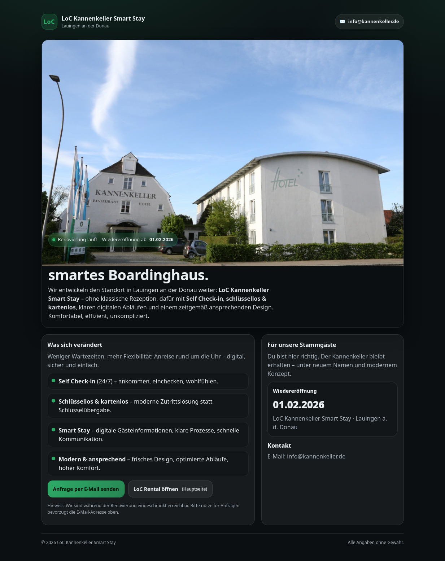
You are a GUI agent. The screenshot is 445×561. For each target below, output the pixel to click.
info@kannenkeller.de (316, 456)
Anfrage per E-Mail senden (86, 489)
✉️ (369, 21)
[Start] (93, 22)
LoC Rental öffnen (170, 489)
